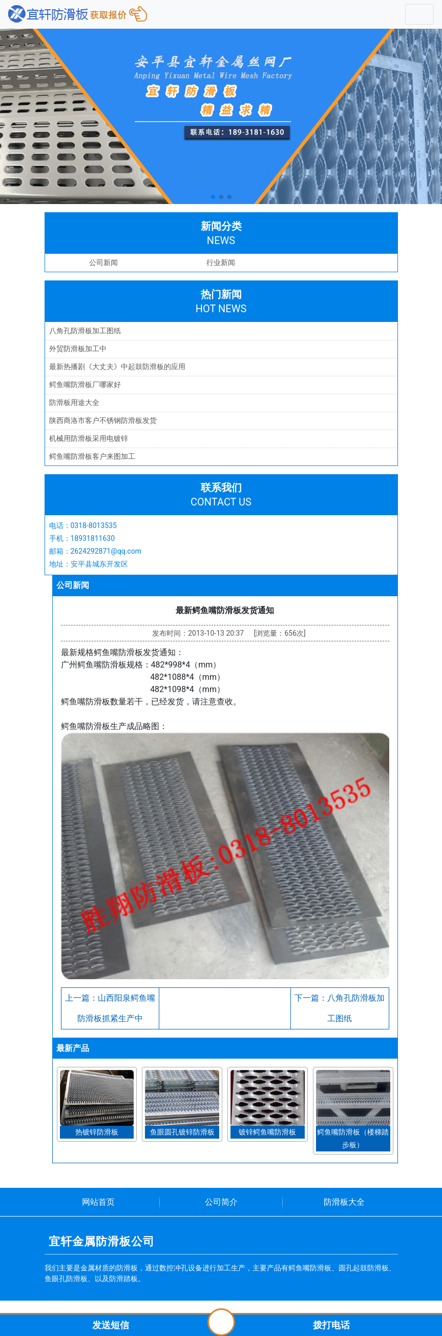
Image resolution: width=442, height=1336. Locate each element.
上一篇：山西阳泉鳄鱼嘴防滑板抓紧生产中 (110, 1008)
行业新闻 (220, 262)
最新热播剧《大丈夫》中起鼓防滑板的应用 (117, 366)
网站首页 (98, 1202)
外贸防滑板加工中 (78, 349)
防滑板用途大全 (74, 402)
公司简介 (221, 1202)
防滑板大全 (344, 1202)
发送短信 (110, 1325)
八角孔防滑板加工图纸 (85, 331)
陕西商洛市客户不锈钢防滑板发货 (103, 420)
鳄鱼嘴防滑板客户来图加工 (92, 456)
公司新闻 (103, 262)
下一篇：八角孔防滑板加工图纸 (339, 1008)
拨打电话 (331, 1325)
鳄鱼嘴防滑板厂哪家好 (85, 384)
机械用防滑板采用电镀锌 (88, 438)
